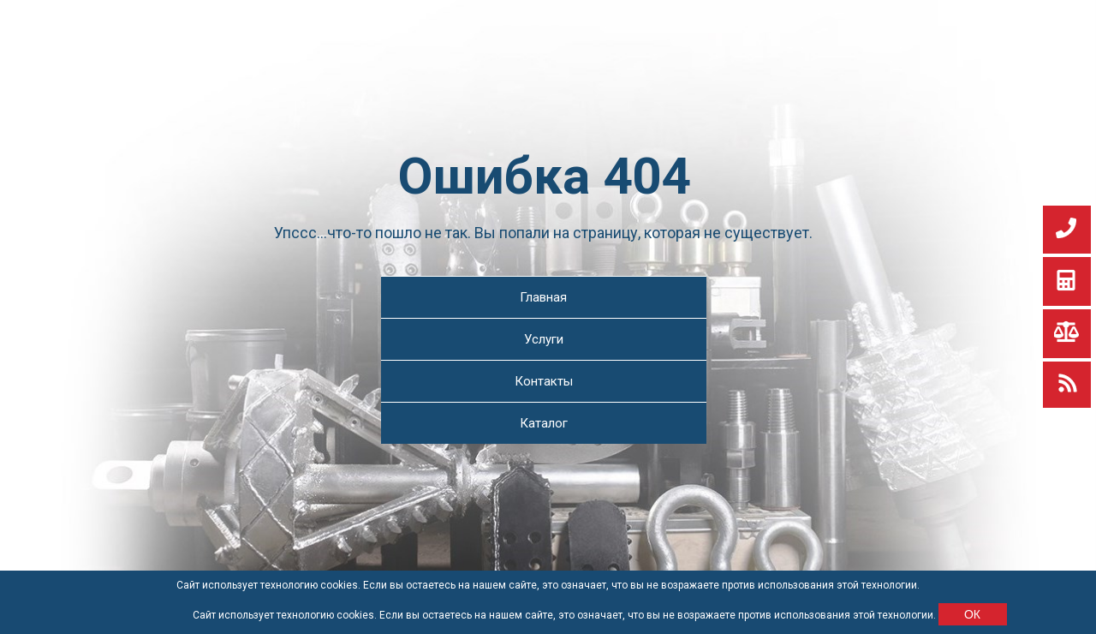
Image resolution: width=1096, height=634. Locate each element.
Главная (543, 297)
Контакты (544, 381)
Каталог (544, 423)
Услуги (543, 339)
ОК (972, 614)
